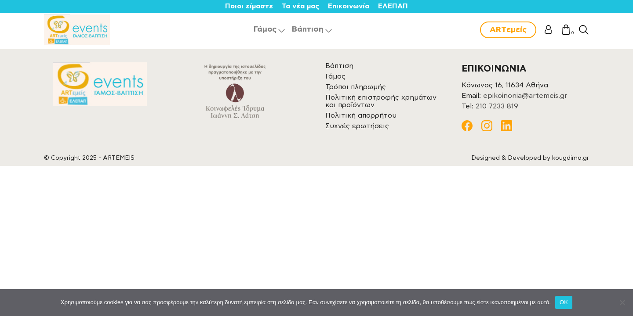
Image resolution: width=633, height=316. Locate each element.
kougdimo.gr (570, 158)
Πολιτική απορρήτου (361, 115)
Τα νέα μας (300, 6)
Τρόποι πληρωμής (355, 86)
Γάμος (265, 29)
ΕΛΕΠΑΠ (393, 6)
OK (564, 302)
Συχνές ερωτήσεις (357, 125)
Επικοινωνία (348, 6)
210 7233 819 (497, 106)
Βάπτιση (308, 29)
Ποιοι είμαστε (249, 6)
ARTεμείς (508, 30)
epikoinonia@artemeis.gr (525, 95)
